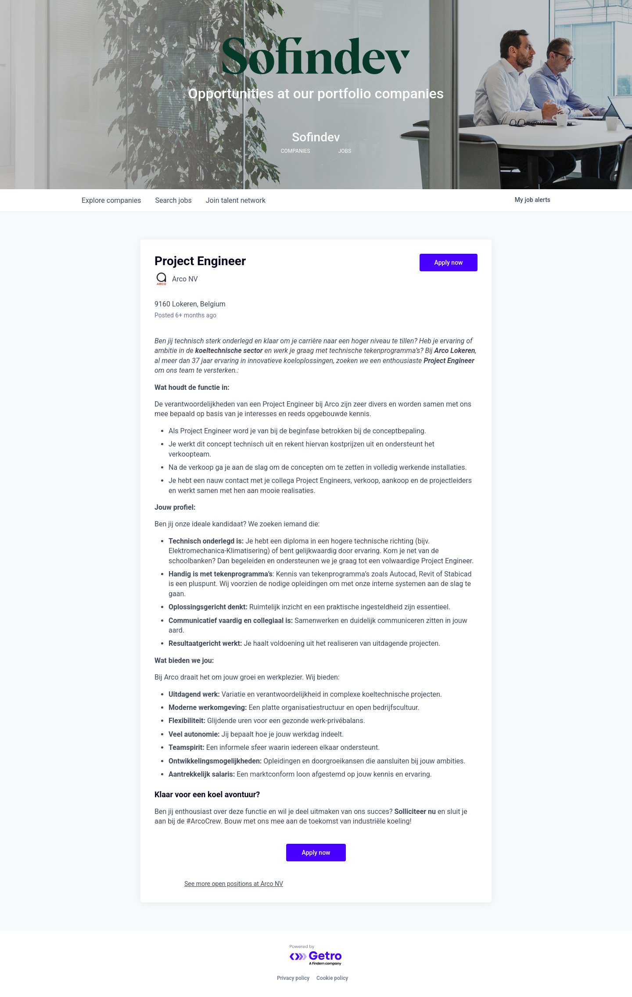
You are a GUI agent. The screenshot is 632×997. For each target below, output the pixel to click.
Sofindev (316, 137)
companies (111, 200)
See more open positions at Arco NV (233, 883)
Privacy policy (293, 978)
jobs (173, 200)
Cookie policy (332, 978)
